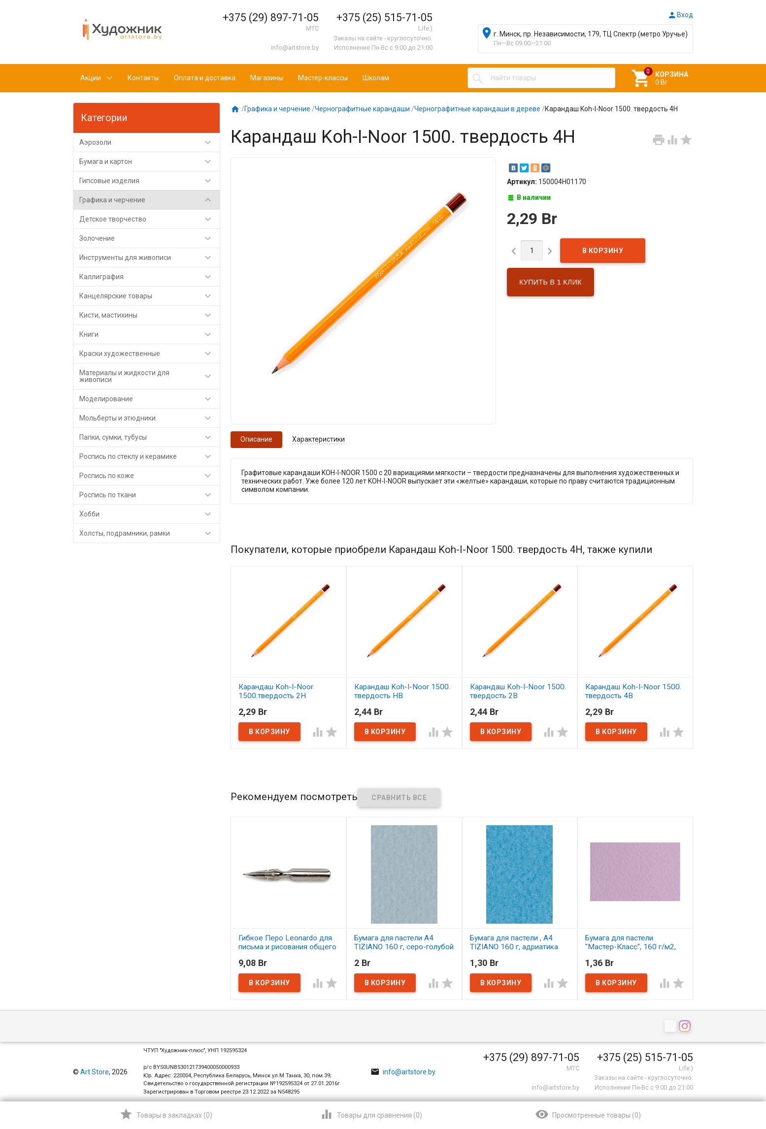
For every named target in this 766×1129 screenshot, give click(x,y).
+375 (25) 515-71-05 (384, 17)
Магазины (266, 78)
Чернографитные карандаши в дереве (477, 109)
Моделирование (149, 398)
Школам (376, 78)
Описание (256, 439)
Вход (680, 15)
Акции (90, 78)
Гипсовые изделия (149, 180)
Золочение (149, 238)
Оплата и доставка (204, 78)
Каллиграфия (149, 276)
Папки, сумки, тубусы (149, 437)
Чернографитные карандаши (362, 109)
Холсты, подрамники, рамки (149, 533)
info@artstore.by (295, 47)
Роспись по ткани (149, 494)
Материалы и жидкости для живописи (149, 376)
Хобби (149, 514)
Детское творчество (149, 219)
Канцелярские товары (149, 296)
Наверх (724, 1082)
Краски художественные (149, 353)
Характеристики (318, 439)
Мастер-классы (323, 78)
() (165, 1114)
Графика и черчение (149, 200)
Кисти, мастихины (149, 315)
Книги (149, 334)
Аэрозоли (149, 142)
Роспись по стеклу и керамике (149, 456)
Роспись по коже (149, 475)
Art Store (94, 1072)
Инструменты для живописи (149, 257)
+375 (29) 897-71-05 (271, 17)
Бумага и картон (149, 161)
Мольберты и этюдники (149, 418)
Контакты (143, 78)
